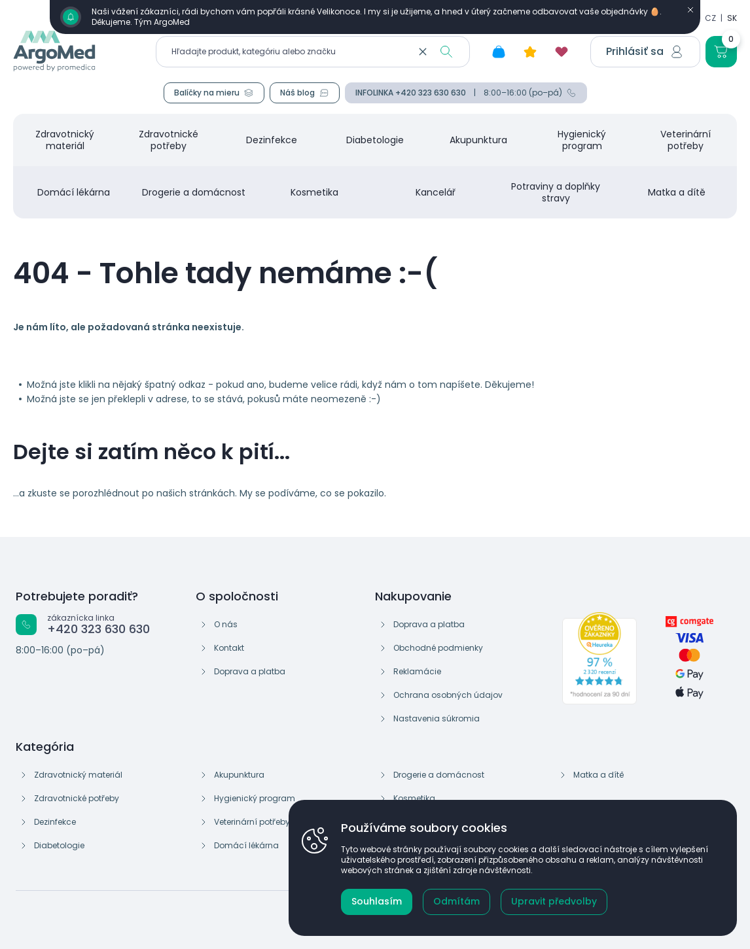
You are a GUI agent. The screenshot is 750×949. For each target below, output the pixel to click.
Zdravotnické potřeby (76, 798)
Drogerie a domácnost (438, 774)
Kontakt (229, 647)
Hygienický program (254, 798)
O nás (226, 624)
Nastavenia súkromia (436, 718)
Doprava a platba (249, 671)
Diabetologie (59, 845)
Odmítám (456, 901)
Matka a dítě (598, 774)
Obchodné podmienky (438, 647)
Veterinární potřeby (252, 821)
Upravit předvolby (554, 901)
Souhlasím (376, 901)
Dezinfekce (55, 821)
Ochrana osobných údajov (448, 694)
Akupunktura (239, 774)
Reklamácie (417, 671)
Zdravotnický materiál (78, 774)
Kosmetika (414, 798)
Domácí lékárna (246, 845)
